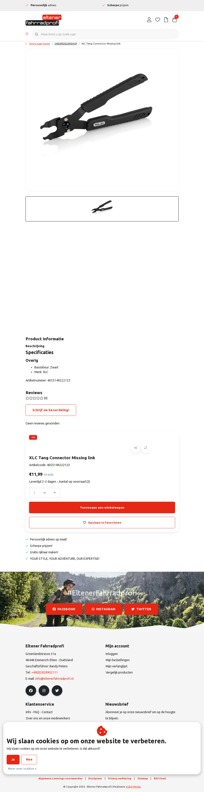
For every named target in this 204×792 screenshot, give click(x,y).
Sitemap (142, 778)
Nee (29, 759)
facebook (64, 609)
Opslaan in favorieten (102, 522)
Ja (13, 759)
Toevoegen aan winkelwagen (102, 507)
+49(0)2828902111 (44, 672)
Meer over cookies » (22, 768)
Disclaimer (95, 778)
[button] (135, 448)
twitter (141, 609)
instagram (103, 609)
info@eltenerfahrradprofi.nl (54, 678)
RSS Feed (160, 778)
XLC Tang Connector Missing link (101, 43)
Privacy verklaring (119, 778)
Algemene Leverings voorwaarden (60, 778)
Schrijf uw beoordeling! (50, 410)
